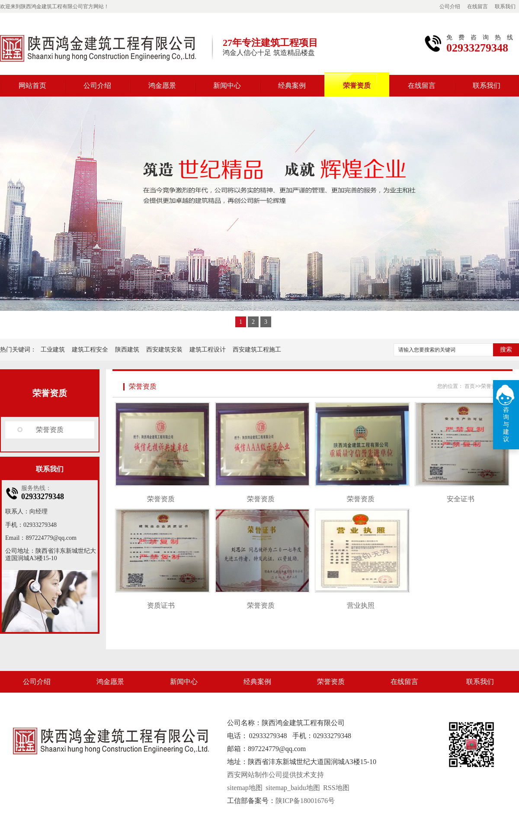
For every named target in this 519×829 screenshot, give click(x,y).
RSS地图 (336, 787)
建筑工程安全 (90, 349)
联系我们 (505, 6)
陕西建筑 (127, 349)
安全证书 (460, 499)
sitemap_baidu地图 (293, 787)
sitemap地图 (245, 787)
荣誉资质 (357, 85)
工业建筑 (53, 349)
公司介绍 (449, 6)
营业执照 (361, 605)
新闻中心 (227, 85)
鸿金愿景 (162, 85)
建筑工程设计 (207, 349)
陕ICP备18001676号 (305, 800)
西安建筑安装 (164, 349)
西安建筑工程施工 (257, 349)
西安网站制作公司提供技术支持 (275, 774)
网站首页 (32, 85)
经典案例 (292, 85)
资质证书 (161, 605)
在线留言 (477, 6)
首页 (470, 386)
